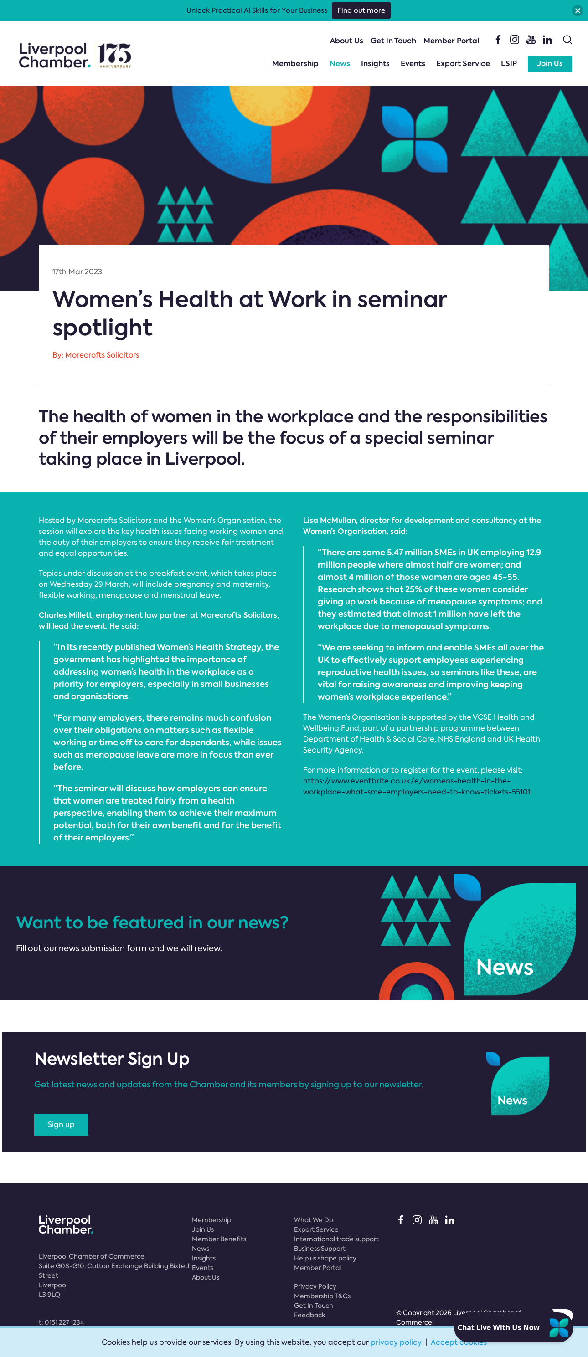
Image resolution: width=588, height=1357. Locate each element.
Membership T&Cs (322, 1296)
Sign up (61, 1124)
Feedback (309, 1315)
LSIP (509, 63)
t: (61, 1322)
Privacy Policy (315, 1286)
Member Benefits (219, 1239)
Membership (295, 63)
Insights (375, 63)
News (340, 63)
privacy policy (396, 1342)
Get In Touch (393, 41)
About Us (346, 41)
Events (413, 63)
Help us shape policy (325, 1258)
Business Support (320, 1248)
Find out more (361, 10)
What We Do (313, 1220)
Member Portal (451, 41)
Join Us (550, 63)
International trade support (336, 1239)
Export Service (463, 63)
